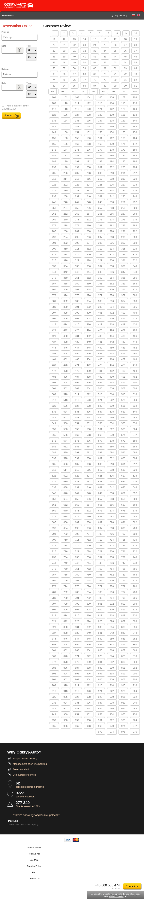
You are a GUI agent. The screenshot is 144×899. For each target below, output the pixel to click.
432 (89, 336)
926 (66, 696)
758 (66, 574)
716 (135, 539)
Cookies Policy (34, 866)
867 (123, 650)
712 (89, 539)
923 (123, 691)
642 (112, 487)
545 (100, 417)
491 (123, 376)
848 (89, 638)
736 (89, 557)
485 (54, 376)
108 (135, 97)
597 (54, 458)
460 (135, 353)
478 (66, 371)
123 (123, 109)
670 (66, 510)
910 (66, 685)
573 (54, 440)
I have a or (15, 107)
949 (54, 714)
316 (135, 248)
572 (135, 435)
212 (135, 173)
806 (66, 609)
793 (100, 598)
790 (66, 598)
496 (89, 382)
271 (77, 219)
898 (112, 673)
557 (54, 429)
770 (112, 580)
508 (135, 388)
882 (112, 662)
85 (74, 85)
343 (77, 272)
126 (66, 114)
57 (64, 68)
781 (54, 592)
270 (66, 219)
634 (112, 481)
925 (54, 696)
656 (89, 499)
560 (89, 429)
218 (112, 178)
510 (66, 394)
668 (135, 504)
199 (77, 167)
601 (100, 458)
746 (112, 563)
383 (77, 301)
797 (54, 603)
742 (66, 563)
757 (54, 574)
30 (64, 50)
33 (94, 50)
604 (135, 458)
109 (54, 103)
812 (135, 609)
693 (54, 528)
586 (112, 446)
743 (77, 563)
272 (89, 219)
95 (83, 91)
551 (77, 423)
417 (100, 324)
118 (66, 109)
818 (112, 615)
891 (123, 667)
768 (89, 580)
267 (123, 213)
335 (77, 266)
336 (89, 266)
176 (89, 149)
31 (74, 50)
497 (100, 382)
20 (53, 45)
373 (54, 295)
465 (100, 359)
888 (89, 667)
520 (89, 400)
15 (94, 39)
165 (54, 144)
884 (135, 662)
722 (112, 545)
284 (135, 225)
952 (89, 714)
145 (100, 126)
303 (77, 242)
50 (84, 62)
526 (66, 405)
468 (135, 359)
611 (123, 464)
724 (135, 545)
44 (115, 56)
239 (77, 196)
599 (77, 458)
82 (135, 79)
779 (123, 586)
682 (112, 516)
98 (113, 91)
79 (105, 79)
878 (66, 662)
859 (123, 644)
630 (66, 481)
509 (54, 394)
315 (123, 248)
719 (77, 545)
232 (89, 190)
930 (112, 696)
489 (100, 376)
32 (84, 50)
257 (100, 208)
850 (112, 638)
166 (66, 144)
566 (66, 435)
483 (123, 371)
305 (100, 242)
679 (77, 516)
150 (66, 132)
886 (66, 667)
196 (135, 161)
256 (89, 208)
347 (123, 272)
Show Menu (8, 15)
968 (89, 726)
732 (135, 551)
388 (135, 301)
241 (100, 196)
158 (66, 138)
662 (66, 504)
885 (54, 667)
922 (112, 691)
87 (94, 85)
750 (66, 568)
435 (123, 336)
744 (89, 563)
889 (100, 667)
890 (112, 667)
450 (112, 347)
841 (100, 632)
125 (54, 114)
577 (100, 440)
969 (100, 726)
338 (112, 266)
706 (112, 533)
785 (100, 592)
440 (89, 341)
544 (89, 417)
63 (125, 68)
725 (54, 551)
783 (77, 592)
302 (66, 242)
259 (123, 208)
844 (135, 632)
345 (100, 272)
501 (54, 388)
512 (89, 394)
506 (112, 388)
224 (89, 184)
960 (89, 720)
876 (135, 656)
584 (89, 446)
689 (100, 522)
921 (100, 691)
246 (66, 202)
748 (135, 563)
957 (54, 720)
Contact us (132, 886)
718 (66, 545)
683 (123, 516)
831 (77, 627)
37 (135, 50)
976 (135, 731)
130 (112, 114)
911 (77, 685)
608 (89, 464)
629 (54, 481)
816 (89, 615)
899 (123, 673)
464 (89, 359)
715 (123, 539)
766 (66, 580)
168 (89, 144)
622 (66, 475)
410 (112, 318)
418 (112, 324)
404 (135, 312)
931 (123, 696)
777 (100, 586)
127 (77, 114)
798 (66, 603)
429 (54, 336)
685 (54, 522)
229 (54, 190)
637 (54, 487)
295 (77, 237)
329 (100, 260)
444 (135, 341)
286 (66, 231)
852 (135, 638)
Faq (34, 872)
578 (112, 440)
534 (66, 411)
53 (115, 62)
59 (84, 68)
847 (77, 638)
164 (135, 138)
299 (123, 237)
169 (100, 144)
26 (115, 45)
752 (89, 568)
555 (123, 423)
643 (123, 487)
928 (89, 696)
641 (100, 487)
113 (100, 103)
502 (66, 388)
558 (66, 429)
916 (135, 685)
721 (100, 545)
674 (112, 510)
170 (112, 144)
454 (66, 353)
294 (66, 237)
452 (135, 347)
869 (54, 656)
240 (89, 196)
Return (5, 69)
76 (74, 79)
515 (123, 394)
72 (125, 74)
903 (77, 679)
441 (100, 341)
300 (135, 237)
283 (123, 225)
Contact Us (34, 878)
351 (77, 277)
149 (54, 132)
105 (100, 97)
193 (100, 161)
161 (100, 138)
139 (123, 120)
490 (112, 376)
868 (135, 650)
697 (100, 528)
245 (54, 202)
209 (100, 173)
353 (100, 277)
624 (89, 475)
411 (123, 318)
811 (123, 609)
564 (135, 429)
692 (135, 522)
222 (66, 184)
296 (89, 237)
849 (100, 638)
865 (100, 650)
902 (66, 679)
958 (66, 720)
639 (77, 487)
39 (64, 56)
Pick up (5, 32)
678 (66, 516)
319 (77, 254)
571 (123, 435)
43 (105, 56)
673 (100, 510)
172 (135, 144)
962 (112, 720)
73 (135, 74)
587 (123, 446)
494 (66, 382)
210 (112, 173)
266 (112, 213)
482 (112, 371)
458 (112, 353)
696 (89, 528)
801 (100, 603)
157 (54, 138)
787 (123, 592)
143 (77, 126)
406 (66, 318)
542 (66, 417)
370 (112, 289)
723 (123, 545)
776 (89, 586)
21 (64, 45)
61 (105, 68)
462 (66, 359)
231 (77, 190)
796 (135, 598)
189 (54, 161)
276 (135, 219)
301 (54, 242)
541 (54, 417)
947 (123, 708)
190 (66, 161)
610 (112, 464)
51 (94, 62)
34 (105, 50)
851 (123, 638)
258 (112, 208)
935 (77, 702)
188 (135, 155)
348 (135, 272)
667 (123, 504)
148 (135, 126)
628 (135, 475)
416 (89, 324)
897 (100, 673)
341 (54, 272)
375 (77, 295)
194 (112, 161)
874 (112, 656)
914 (112, 685)
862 (66, 650)
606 (66, 464)
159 (77, 138)
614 (66, 469)
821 (54, 621)
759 (77, 574)
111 (77, 103)
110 (66, 103)
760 (89, 574)
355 (123, 277)
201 (100, 167)
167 (77, 144)
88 (105, 85)
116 (135, 103)
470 (66, 365)
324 (135, 254)
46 (135, 56)
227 (123, 184)
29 (53, 50)
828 (135, 621)
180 (135, 149)
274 (112, 219)
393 (100, 306)
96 (93, 91)
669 (54, 510)
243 (123, 196)
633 (100, 481)
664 (89, 504)
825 (100, 621)
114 (112, 103)
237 (54, 196)
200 (89, 167)
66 (64, 74)
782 (66, 592)
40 (74, 56)
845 (54, 638)
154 (112, 132)
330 (112, 260)
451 (123, 347)
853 (54, 644)
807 (77, 609)
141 (54, 126)
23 (84, 45)
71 (115, 74)
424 (89, 330)
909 (54, 685)
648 (89, 493)
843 (123, 632)
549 (54, 423)
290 (112, 231)
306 (112, 242)
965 (54, 726)
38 (53, 56)
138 (112, 120)
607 (77, 464)
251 (123, 202)
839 (77, 632)
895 (77, 673)
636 (135, 481)
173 (54, 149)
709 (54, 539)
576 (89, 440)
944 (89, 708)
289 (100, 231)
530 (112, 405)
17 (115, 39)
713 (100, 539)
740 (135, 557)
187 (123, 155)
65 (53, 74)
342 (66, 272)
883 (123, 662)
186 (112, 155)
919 (77, 691)
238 (66, 196)
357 (54, 283)
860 (135, 644)
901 (54, 679)
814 (66, 615)
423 (77, 330)
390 (66, 306)
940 (135, 702)
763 (123, 574)
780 (135, 586)
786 (112, 592)
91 (135, 85)
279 (77, 225)
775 (77, 586)
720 (89, 545)
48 (64, 62)
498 (112, 382)
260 (135, 208)
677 (54, 516)
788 (135, 592)
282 (112, 225)
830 (66, 627)
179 (123, 149)
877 (54, 662)
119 (77, 109)
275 (123, 219)
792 (89, 598)
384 (89, 301)
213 (54, 178)
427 (123, 330)
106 (112, 97)
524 (135, 400)
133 (54, 120)
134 (66, 120)
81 (125, 79)
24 (94, 45)
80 (115, 79)
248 (89, 202)
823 (77, 621)
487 (77, 376)
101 (54, 97)
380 (135, 295)
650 (112, 493)
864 (89, 650)
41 (84, 56)
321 (100, 254)
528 (89, 405)
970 (112, 726)
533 (54, 411)
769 (100, 580)
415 (77, 324)
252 (135, 202)
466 (112, 359)
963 (123, 720)
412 (135, 318)
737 (100, 557)
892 (135, 667)
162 (112, 138)
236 (135, 190)
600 (89, 458)
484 (135, 371)
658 (112, 499)
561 (100, 429)
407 (77, 318)
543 (77, 417)
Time (29, 45)
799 (77, 603)
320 (89, 254)
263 (77, 213)
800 (89, 603)
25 (105, 45)
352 (89, 277)
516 (135, 394)
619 (123, 469)
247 (77, 202)
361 (100, 283)
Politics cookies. (116, 896)
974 (112, 731)
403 (123, 312)
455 (77, 353)
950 (66, 714)
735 (77, 557)
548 (135, 417)
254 (66, 208)
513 (100, 394)
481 (100, 371)
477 (54, 371)
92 (52, 91)
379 (123, 295)
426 (112, 330)
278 (66, 225)
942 (66, 708)
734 (66, 557)
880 (89, 662)
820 (135, 615)
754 (112, 568)
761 (100, 574)
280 (89, 225)
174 (66, 149)
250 (112, 202)
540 (135, 411)
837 (54, 632)
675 (123, 510)
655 (77, 499)
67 (74, 74)
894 (66, 673)
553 (100, 423)
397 (54, 312)
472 (89, 365)
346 (112, 272)
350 (66, 277)
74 (53, 79)
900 (135, 673)
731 (123, 551)
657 (100, 499)
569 (100, 435)
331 (123, 260)
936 (89, 702)
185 (100, 155)
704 (89, 533)
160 (89, 138)
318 (66, 254)
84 (64, 85)
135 (77, 120)
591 (77, 452)
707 (123, 533)
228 (135, 184)
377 (100, 295)
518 (66, 400)
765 (54, 580)
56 (53, 68)
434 (112, 336)
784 (89, 592)
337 (100, 266)
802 (112, 603)
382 (66, 301)
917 (54, 691)
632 (89, 481)
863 (77, 650)
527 (77, 405)
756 (135, 568)
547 (123, 417)
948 (135, 708)
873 (100, 656)
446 (66, 347)
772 (135, 580)
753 (100, 568)
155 (123, 132)
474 (112, 365)
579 (123, 440)
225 (100, 184)
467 (123, 359)
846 (66, 638)
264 (89, 213)
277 (54, 225)
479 (77, 371)
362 (112, 283)
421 (54, 330)
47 (53, 62)
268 (135, 213)
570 (112, 435)
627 (123, 475)
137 (100, 120)
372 (135, 289)
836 (135, 627)
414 (66, 324)
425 (100, 330)
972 (135, 726)
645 (54, 493)
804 (135, 603)
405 (54, 318)
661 (54, 504)
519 (77, 400)
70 (105, 74)
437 (54, 341)
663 (77, 504)
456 (89, 353)
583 (77, 446)
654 (66, 499)
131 (123, 114)
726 (66, 551)
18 (125, 39)
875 (123, 656)
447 (77, 347)
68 (84, 74)
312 (89, 248)
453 (54, 353)
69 (94, 74)
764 (135, 574)
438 (66, 341)
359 (77, 283)
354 (112, 277)
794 (112, 598)
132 (135, 114)
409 (100, 318)
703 (77, 533)
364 (135, 283)
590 (66, 452)
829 (54, 627)
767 (77, 580)
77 (84, 79)
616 (89, 469)
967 (77, 726)
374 (66, 295)
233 (100, 190)
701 (54, 533)
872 (89, 656)
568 (89, 435)
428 (135, 330)
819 (123, 615)
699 (123, 528)
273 (100, 219)
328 (89, 260)
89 (115, 85)
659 (123, 499)
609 (100, 464)
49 (74, 62)
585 (100, 446)
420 (135, 324)
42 (94, 56)
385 (100, 301)
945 (100, 708)
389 (54, 306)
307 (123, 242)
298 (112, 237)
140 (135, 120)
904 (89, 679)
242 (112, 196)
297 (100, 237)
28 (135, 45)
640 (89, 487)
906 (112, 679)
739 (123, 557)
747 (123, 563)
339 (123, 266)
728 (89, 551)
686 (66, 522)
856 (89, 644)
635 (123, 481)
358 (66, 283)
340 (135, 266)
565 (54, 435)
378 (112, 295)
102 (66, 97)
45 (125, 56)
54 (125, 62)
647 (77, 493)
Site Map (34, 860)
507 (123, 388)
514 (112, 394)
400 (89, 312)
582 (66, 446)
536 (89, 411)
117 (54, 109)
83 (53, 85)
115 (123, 103)
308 (135, 242)
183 (77, 155)
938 (112, 702)
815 (77, 615)
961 (100, 720)
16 (105, 39)
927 (77, 696)
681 (100, 516)
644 (135, 487)
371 (123, 289)
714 (112, 539)
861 (54, 650)
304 (89, 242)
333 (54, 266)
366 (66, 289)
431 (77, 336)
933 (54, 702)
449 (100, 347)
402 (112, 312)
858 (112, 644)
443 (123, 341)
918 (66, 691)
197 (54, 167)
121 (100, 109)
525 (54, 405)
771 (123, 580)
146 (112, 126)
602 (112, 458)
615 (77, 469)
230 (66, 190)
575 (77, 440)
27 (125, 45)
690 (112, 522)
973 (100, 731)
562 (112, 429)
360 (89, 283)
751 (77, 568)
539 (123, 411)
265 (100, 213)
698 (112, 528)
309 (54, 248)
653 (54, 499)
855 (77, 644)
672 (89, 510)
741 (54, 563)
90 (125, 85)
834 (112, 627)
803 (123, 603)
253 (54, 208)
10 (135, 33)
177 (100, 149)
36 (125, 50)
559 (77, 429)
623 (77, 475)
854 (66, 644)
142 (66, 126)
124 (135, 109)
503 (77, 388)
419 (123, 324)
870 (66, 656)
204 (135, 167)
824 (89, 621)
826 (112, 621)
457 (100, 353)
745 (100, 563)
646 (66, 493)
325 (54, 260)
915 (123, 685)
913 (100, 685)
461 (54, 359)
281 (100, 225)
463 (77, 359)
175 (77, 149)
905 (100, 679)
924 (135, 691)
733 (54, 557)
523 (123, 400)
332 (135, 260)
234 (112, 190)
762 (112, 574)
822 (66, 621)
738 (112, 557)
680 (89, 516)
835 (123, 627)
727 (77, 551)
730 (112, 551)
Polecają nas (34, 853)
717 (54, 545)
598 (66, 458)
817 (100, 615)
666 (112, 504)
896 (89, 673)
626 (112, 475)
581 (54, 446)
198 (66, 167)
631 (77, 481)
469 (54, 365)
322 (112, 254)
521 (100, 400)
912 (89, 685)
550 (66, 423)
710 (66, 539)
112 (89, 103)
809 (100, 609)
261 (54, 213)
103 (77, 97)
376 (89, 295)
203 (123, 167)
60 (94, 68)
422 (66, 330)
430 (66, 336)
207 (77, 173)
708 (135, 533)
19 (135, 39)
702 (66, 533)
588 (135, 446)
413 (54, 324)
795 (123, 598)
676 (135, 510)
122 (112, 109)
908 (135, 679)
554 (112, 423)
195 (123, 161)
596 (135, 452)
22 (74, 45)
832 (89, 627)
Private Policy (34, 847)
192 (89, 161)
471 (77, 365)
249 (100, 202)
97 (103, 91)
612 (135, 464)
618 (112, 469)
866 (112, 650)
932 (135, 696)
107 (123, 97)
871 (77, 656)
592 (89, 452)
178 (112, 149)
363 (123, 283)
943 (77, 708)
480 (89, 371)
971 (123, 726)
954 (112, 714)
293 (54, 237)
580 (135, 440)
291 (123, 231)
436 (135, 336)
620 (135, 469)
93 (62, 91)
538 (112, 411)
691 (123, 522)
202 (112, 167)
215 (77, 178)
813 (54, 615)
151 (77, 132)
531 (123, 405)
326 (66, 260)
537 (100, 411)
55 (135, 62)
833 (100, 627)
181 (54, 155)
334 (66, 266)
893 (54, 673)
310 (66, 248)
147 (123, 126)
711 (77, 539)
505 (100, 388)
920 (89, 691)
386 (112, 301)
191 (77, 161)
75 (64, 79)
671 (77, 510)
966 (66, 726)
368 (89, 289)
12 (64, 39)
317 (54, 254)
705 (100, 533)
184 (89, 155)
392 (89, 306)
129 (100, 114)
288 (89, 231)
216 (89, 178)
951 (77, 714)
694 (66, 528)
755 (123, 568)
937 (100, 702)
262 (66, 213)
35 (115, 50)
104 (89, 97)
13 (74, 39)
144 (89, 126)
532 (135, 405)
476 (135, 365)
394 (112, 306)
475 (123, 365)
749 (54, 568)
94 (73, 91)
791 (77, 598)
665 (100, 504)
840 (89, 632)
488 (89, 376)
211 (123, 173)
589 (54, 452)
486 (66, 376)
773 (54, 586)
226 (112, 184)
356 (135, 277)
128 (89, 114)
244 (135, 196)
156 (135, 132)
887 (77, 667)
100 (135, 91)
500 (135, 382)
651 (123, 493)
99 (124, 91)
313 (100, 248)
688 (89, 522)
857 (100, 644)
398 (66, 312)
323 (123, 254)
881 (100, 662)
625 (100, 475)
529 (100, 405)
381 (54, 301)
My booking (121, 15)
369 (100, 289)
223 (77, 184)
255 (77, 208)
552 (89, 423)
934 (66, 702)
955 (123, 714)
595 (123, 452)
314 (112, 248)
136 (89, 120)
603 (123, 458)
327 (77, 260)
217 (100, 178)
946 (112, 708)
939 (123, 702)
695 (77, 528)
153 (100, 132)
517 (54, 400)
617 (100, 469)
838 (66, 632)
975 (123, 731)
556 (135, 423)
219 (123, 178)
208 (89, 173)
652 (135, 493)
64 (135, 68)
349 (54, 277)
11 (53, 39)
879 (77, 662)
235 (123, 190)
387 (123, 301)
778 (112, 586)
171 (123, 144)
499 (123, 382)
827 (123, 621)
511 (77, 394)
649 (100, 493)
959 (77, 720)
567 (77, 435)
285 (54, 231)
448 (89, 347)
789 (54, 598)
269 (54, 219)
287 (77, 231)
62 (115, 68)
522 (112, 400)
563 (123, 429)
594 (112, 452)
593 (100, 452)
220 (135, 178)
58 (74, 68)
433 (100, 336)
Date (4, 45)
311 (77, 248)
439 (77, 341)
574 (66, 440)
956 (135, 714)
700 (135, 528)
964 (135, 720)
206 (66, 173)
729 (100, 551)
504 (89, 388)
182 (66, 155)
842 (112, 632)
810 (112, 609)
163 (123, 138)
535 (77, 411)
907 (123, 679)
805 (54, 609)
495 (77, 382)
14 (84, 39)
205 (54, 173)
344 (89, 272)
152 (89, 132)
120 (89, 109)
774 (66, 586)
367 (77, 289)
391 (77, 306)
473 (100, 365)
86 (84, 85)
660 (135, 499)
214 (66, 178)
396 (135, 306)
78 (94, 79)
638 (66, 487)
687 (77, 522)
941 (54, 708)
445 (54, 347)
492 (135, 376)
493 (54, 382)
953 (100, 714)
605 (54, 464)
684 (135, 516)
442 (112, 341)
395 (123, 306)
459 (123, 353)
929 (100, 696)
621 (54, 475)
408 (89, 318)
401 (100, 312)
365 (54, 289)
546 (112, 417)
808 (89, 609)
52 (105, 62)
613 (54, 469)
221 (54, 184)
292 (135, 231)
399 (77, 312)
